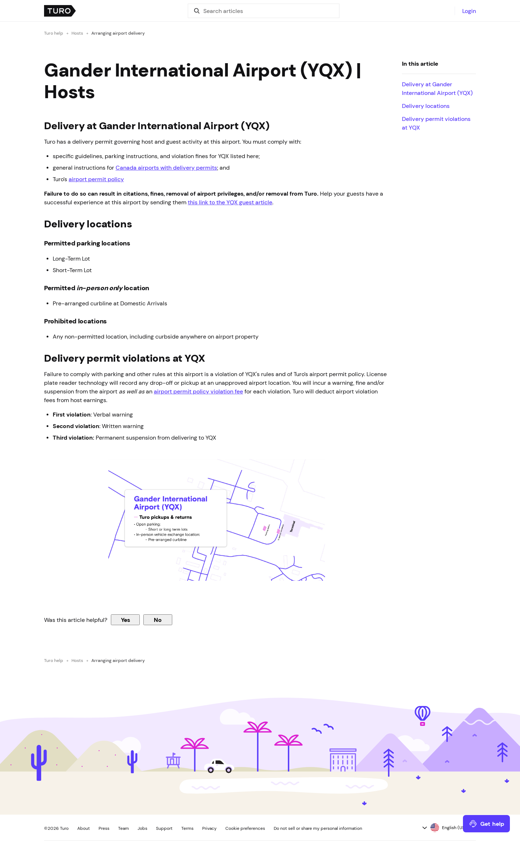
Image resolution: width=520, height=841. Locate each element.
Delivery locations (426, 106)
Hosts (77, 33)
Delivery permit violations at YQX (436, 123)
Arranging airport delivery (118, 33)
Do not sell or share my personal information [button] (318, 828)
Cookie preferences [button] (245, 828)
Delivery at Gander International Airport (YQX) (438, 88)
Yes (125, 619)
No (158, 619)
